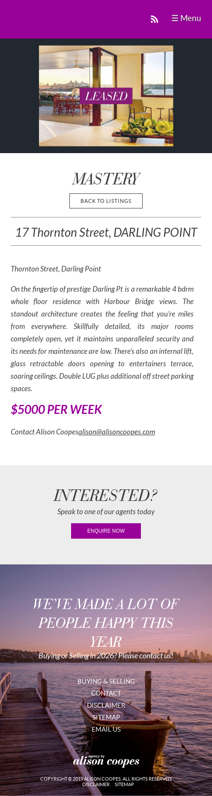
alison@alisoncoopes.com (116, 432)
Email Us (106, 729)
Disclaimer (106, 705)
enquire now (106, 531)
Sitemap (106, 717)
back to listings (106, 201)
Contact (106, 693)
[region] (106, 96)
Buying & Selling (106, 681)
